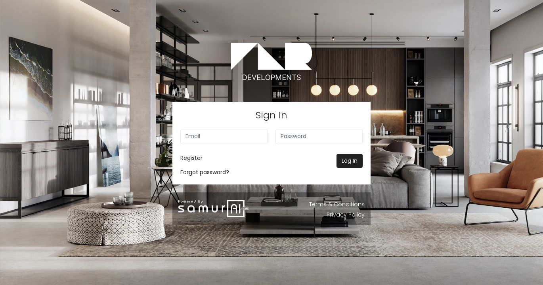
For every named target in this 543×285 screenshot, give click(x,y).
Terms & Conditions (337, 204)
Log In (350, 161)
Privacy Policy (346, 214)
